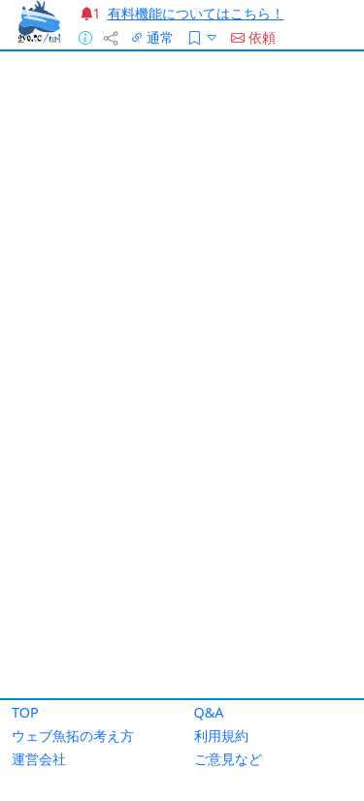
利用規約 (221, 735)
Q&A (209, 712)
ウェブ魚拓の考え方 (73, 735)
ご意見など (228, 759)
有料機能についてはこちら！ (196, 13)
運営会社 (39, 759)
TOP (25, 712)
